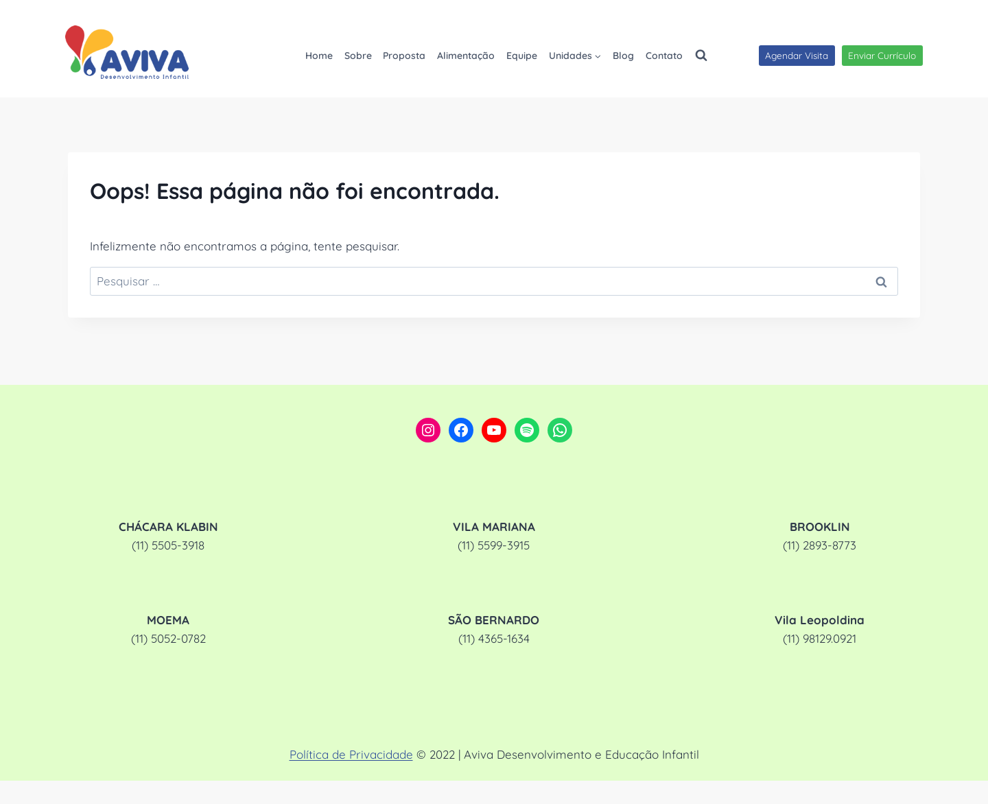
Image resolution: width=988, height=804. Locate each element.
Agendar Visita (796, 55)
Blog (623, 55)
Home (319, 55)
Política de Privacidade (351, 754)
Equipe (521, 55)
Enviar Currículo (882, 55)
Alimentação (466, 55)
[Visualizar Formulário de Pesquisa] (701, 55)
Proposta (404, 55)
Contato (664, 55)
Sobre (358, 55)
